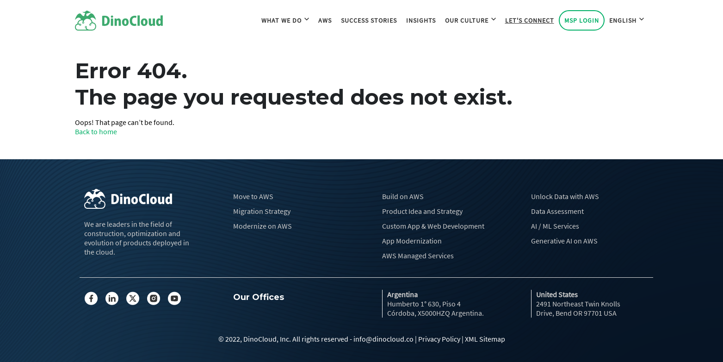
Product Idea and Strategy (422, 211)
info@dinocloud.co (383, 338)
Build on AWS (403, 196)
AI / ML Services (555, 226)
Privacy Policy (439, 338)
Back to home (96, 131)
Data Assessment (557, 211)
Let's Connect (529, 21)
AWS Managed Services (418, 255)
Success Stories (369, 21)
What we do (285, 21)
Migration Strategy (261, 211)
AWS (325, 21)
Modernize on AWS (262, 226)
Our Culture (470, 21)
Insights (421, 21)
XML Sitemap (485, 338)
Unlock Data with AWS (565, 196)
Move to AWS (253, 196)
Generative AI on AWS (564, 240)
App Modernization (412, 240)
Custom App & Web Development (433, 226)
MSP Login (581, 21)
